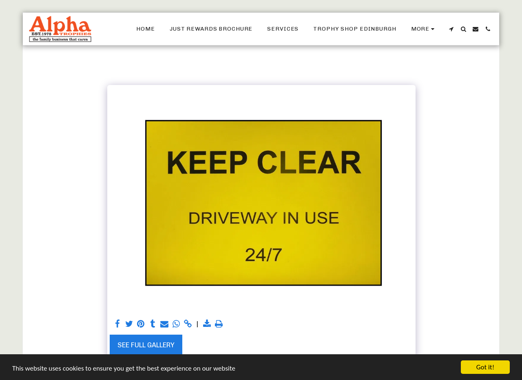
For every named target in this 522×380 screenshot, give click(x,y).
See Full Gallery (146, 345)
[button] (451, 29)
